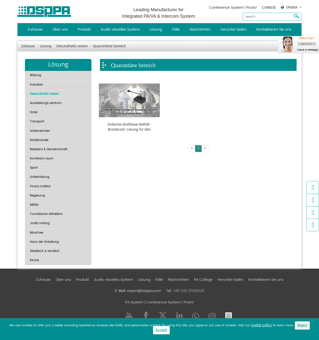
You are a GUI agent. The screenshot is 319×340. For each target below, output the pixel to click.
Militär (34, 204)
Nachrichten (200, 29)
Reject (302, 325)
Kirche (34, 260)
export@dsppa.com (144, 291)
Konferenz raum (41, 158)
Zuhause (35, 29)
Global (291, 7)
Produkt (84, 29)
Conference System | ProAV (233, 7)
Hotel (33, 112)
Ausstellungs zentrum (46, 103)
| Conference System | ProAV (168, 302)
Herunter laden (233, 29)
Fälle (176, 29)
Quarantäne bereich (109, 46)
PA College (203, 280)
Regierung (37, 195)
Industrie (36, 84)
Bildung (35, 75)
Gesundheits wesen (72, 46)
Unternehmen (40, 131)
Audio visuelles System (120, 29)
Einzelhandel (39, 140)
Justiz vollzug (40, 223)
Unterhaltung (39, 177)
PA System (134, 302)
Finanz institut (40, 186)
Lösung (156, 29)
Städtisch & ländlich (45, 251)
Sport (34, 167)
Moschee (36, 232)
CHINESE (269, 7)
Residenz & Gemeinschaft (48, 149)
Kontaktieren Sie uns (273, 29)
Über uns (60, 29)
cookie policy (261, 325)
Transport (37, 121)
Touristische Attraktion (46, 214)
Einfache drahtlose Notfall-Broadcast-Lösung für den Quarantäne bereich (129, 127)
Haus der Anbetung (44, 242)
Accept (161, 330)
